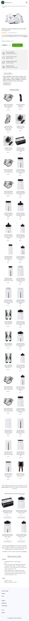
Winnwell (11, 36)
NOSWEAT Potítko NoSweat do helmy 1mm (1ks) (20, 127)
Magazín (3, 600)
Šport (26, 487)
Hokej (14, 487)
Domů (3, 6)
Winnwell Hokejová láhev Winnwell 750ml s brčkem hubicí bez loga (21, 535)
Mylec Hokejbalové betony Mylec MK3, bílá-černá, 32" (8, 323)
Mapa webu (4, 603)
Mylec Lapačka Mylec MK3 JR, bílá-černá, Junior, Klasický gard (8, 171)
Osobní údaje (4, 605)
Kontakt (3, 612)
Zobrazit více (7, 83)
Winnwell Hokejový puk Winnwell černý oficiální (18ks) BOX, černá (7, 511)
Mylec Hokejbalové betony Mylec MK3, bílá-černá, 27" (8, 366)
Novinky (3, 593)
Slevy (3, 596)
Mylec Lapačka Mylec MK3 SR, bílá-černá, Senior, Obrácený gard (8, 409)
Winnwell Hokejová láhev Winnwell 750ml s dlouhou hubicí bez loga (21, 511)
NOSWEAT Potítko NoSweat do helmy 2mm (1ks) (8, 149)
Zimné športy (14, 488)
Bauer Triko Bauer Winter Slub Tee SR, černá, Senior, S (20, 475)
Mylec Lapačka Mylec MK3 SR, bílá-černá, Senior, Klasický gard (8, 388)
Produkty (6, 6)
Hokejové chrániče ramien (20, 487)
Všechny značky (5, 590)
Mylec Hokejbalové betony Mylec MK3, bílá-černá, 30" (8, 344)
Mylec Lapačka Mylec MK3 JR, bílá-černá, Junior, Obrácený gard (8, 192)
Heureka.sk (9, 6)
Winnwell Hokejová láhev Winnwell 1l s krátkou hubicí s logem (8, 453)
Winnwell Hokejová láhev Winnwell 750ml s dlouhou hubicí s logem (7, 535)
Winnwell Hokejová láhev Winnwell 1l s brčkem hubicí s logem (8, 279)
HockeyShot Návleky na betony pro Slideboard (20, 105)
